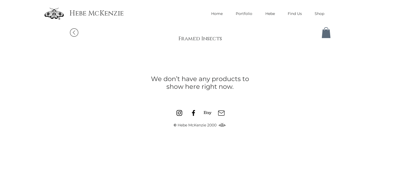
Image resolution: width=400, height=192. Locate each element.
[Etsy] (207, 113)
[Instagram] (179, 113)
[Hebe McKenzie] (96, 13)
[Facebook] (193, 113)
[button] (326, 32)
